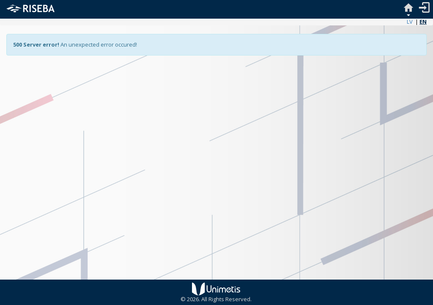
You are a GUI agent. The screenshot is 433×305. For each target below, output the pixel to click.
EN (423, 21)
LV (410, 21)
